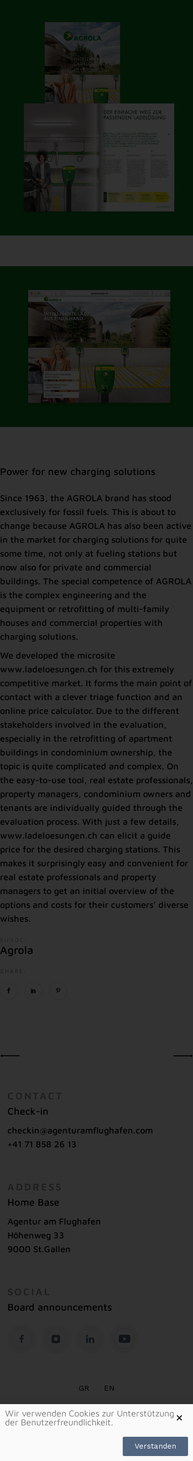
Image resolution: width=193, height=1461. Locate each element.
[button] (179, 1417)
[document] (96, 730)
